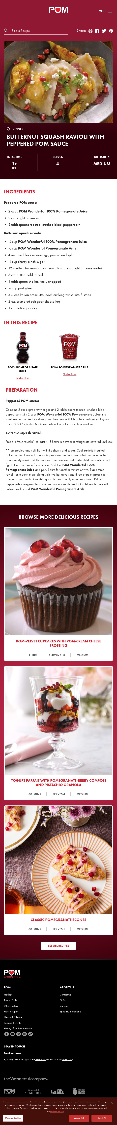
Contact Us (65, 994)
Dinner (18, 128)
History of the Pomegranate (18, 1028)
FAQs (63, 1000)
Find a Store (22, 378)
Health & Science (13, 1017)
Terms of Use (40, 1059)
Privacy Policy (67, 1059)
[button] (105, 11)
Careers (64, 1005)
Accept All (79, 1118)
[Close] (111, 1103)
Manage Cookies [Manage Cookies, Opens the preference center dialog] (13, 1118)
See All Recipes (58, 946)
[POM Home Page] (58, 10)
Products (8, 994)
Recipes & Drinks (12, 1022)
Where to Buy (11, 1005)
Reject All (101, 1118)
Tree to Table (10, 1000)
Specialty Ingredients (70, 1011)
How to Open (11, 1011)
